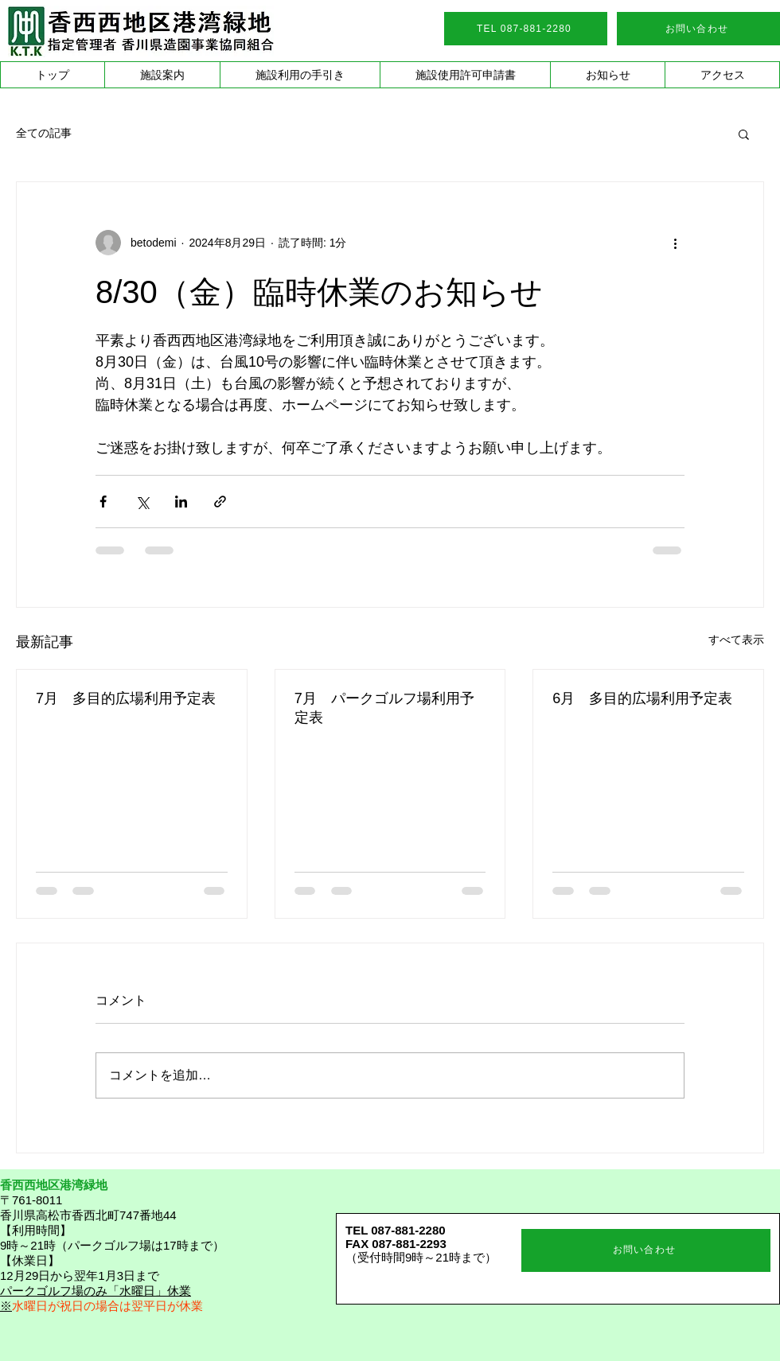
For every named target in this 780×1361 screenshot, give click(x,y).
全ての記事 (44, 132)
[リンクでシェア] (220, 501)
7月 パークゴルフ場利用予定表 (384, 707)
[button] (162, 74)
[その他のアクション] (674, 242)
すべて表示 (736, 639)
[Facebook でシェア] (103, 501)
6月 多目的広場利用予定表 (642, 698)
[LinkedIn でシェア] (181, 501)
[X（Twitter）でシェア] (142, 501)
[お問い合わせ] (698, 28)
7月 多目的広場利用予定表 (126, 698)
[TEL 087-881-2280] (525, 28)
